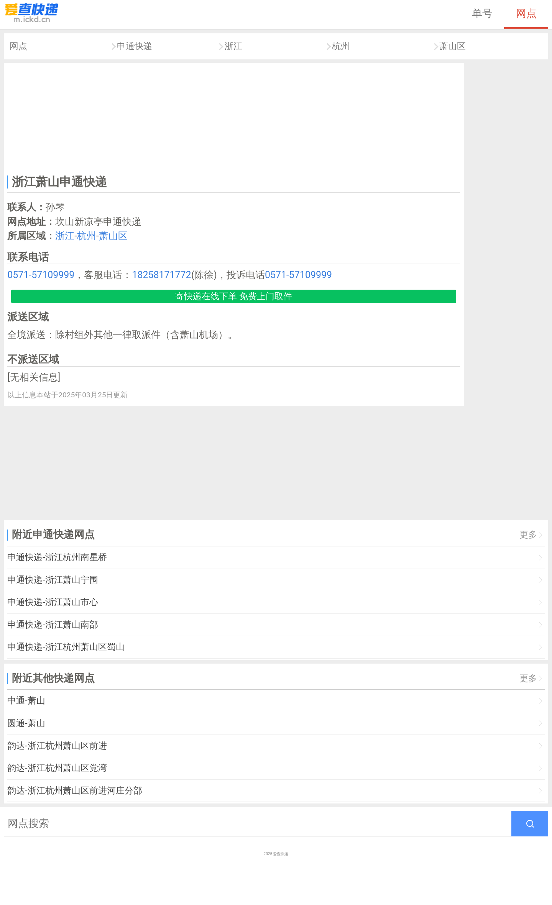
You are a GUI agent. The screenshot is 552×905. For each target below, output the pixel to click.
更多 (528, 535)
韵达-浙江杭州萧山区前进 (57, 746)
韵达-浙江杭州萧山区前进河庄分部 (74, 790)
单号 (482, 13)
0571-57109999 (40, 274)
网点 (526, 13)
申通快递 (134, 46)
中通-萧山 (26, 700)
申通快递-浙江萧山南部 (52, 625)
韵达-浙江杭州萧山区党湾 (57, 768)
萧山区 (452, 46)
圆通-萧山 (26, 723)
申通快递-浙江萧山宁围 (52, 580)
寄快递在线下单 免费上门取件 (233, 296)
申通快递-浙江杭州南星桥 (57, 557)
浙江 (233, 46)
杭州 (341, 46)
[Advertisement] (234, 117)
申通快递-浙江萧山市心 (52, 602)
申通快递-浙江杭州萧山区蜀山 (65, 647)
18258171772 (161, 274)
